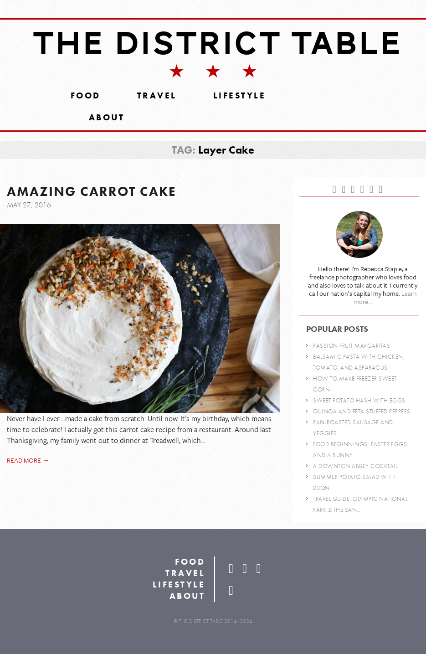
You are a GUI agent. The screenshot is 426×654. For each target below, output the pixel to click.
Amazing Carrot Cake (91, 192)
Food (86, 95)
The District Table (217, 43)
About (107, 117)
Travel (157, 95)
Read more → (28, 460)
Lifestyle (239, 95)
